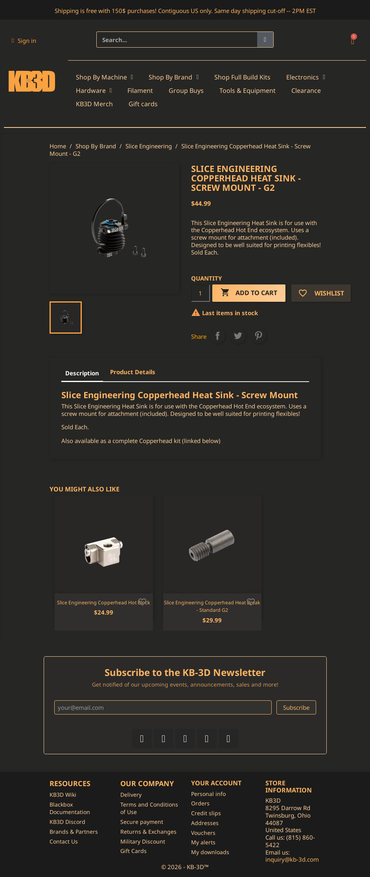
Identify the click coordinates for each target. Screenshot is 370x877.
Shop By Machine (104, 77)
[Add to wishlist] (142, 601)
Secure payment (141, 821)
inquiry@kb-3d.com (292, 859)
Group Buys (186, 90)
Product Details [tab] (132, 372)
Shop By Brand (174, 77)
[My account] (24, 40)
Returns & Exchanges (148, 831)
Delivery (131, 794)
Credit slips (206, 813)
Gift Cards (133, 851)
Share (217, 335)
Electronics (305, 77)
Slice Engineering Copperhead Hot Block (103, 602)
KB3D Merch (94, 104)
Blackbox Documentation (70, 808)
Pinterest (258, 335)
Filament (140, 90)
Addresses (205, 823)
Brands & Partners (74, 831)
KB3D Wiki (63, 794)
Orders (200, 803)
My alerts (203, 842)
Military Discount (142, 841)
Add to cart (249, 293)
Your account (216, 783)
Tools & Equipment (247, 90)
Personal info (208, 794)
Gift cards (143, 104)
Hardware (94, 90)
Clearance (306, 90)
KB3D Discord (67, 821)
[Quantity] (200, 293)
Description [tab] (82, 373)
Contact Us (64, 841)
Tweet (238, 335)
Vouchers (203, 832)
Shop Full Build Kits (242, 77)
